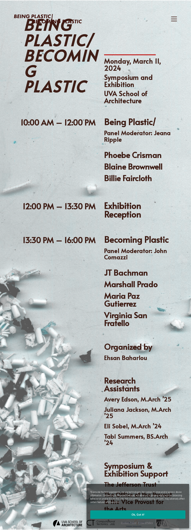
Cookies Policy (128, 523)
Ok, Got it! (137, 514)
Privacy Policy (145, 523)
